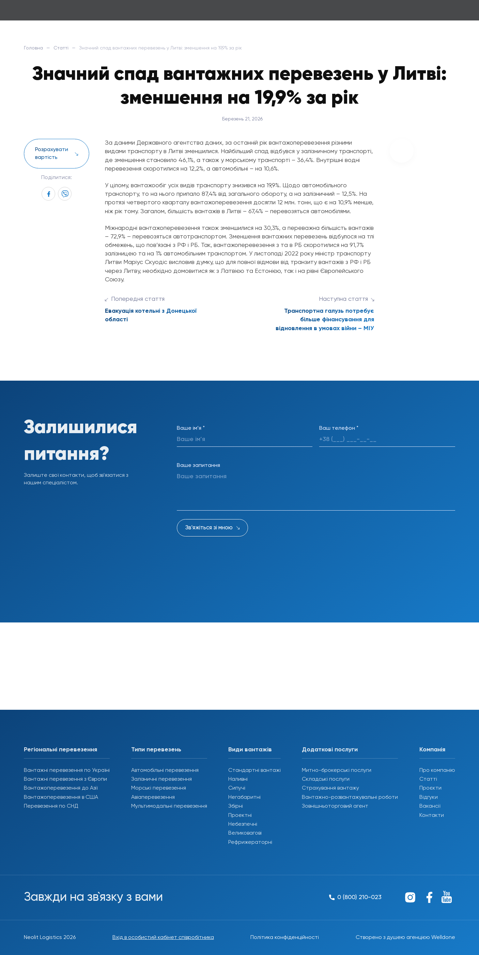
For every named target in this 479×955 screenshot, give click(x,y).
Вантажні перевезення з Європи (65, 779)
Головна (33, 48)
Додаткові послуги (330, 750)
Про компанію (437, 770)
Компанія (432, 750)
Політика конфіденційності (284, 937)
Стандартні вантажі (254, 770)
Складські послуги (326, 779)
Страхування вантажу (330, 788)
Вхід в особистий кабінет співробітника (163, 937)
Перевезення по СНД (51, 806)
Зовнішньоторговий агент (335, 806)
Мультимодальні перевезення (169, 806)
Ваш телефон (338, 428)
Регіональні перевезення (60, 750)
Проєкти (430, 788)
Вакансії (429, 806)
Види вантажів (250, 750)
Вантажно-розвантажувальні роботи (350, 797)
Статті (60, 48)
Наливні (238, 779)
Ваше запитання (198, 465)
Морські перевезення (158, 788)
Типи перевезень (156, 750)
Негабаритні (244, 797)
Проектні (240, 815)
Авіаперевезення (153, 797)
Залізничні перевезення (161, 779)
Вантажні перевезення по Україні (67, 770)
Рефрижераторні (250, 842)
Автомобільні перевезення (165, 770)
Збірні (235, 806)
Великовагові (245, 833)
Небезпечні (242, 824)
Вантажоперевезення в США (61, 797)
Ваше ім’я (191, 428)
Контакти (431, 815)
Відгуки (428, 797)
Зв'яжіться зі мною (209, 528)
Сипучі (236, 788)
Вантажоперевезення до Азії (60, 788)
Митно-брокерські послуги (336, 770)
